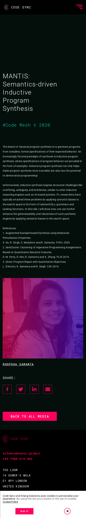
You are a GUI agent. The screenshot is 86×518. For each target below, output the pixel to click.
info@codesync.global (21, 453)
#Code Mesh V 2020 (26, 125)
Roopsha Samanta (18, 364)
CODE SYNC (17, 7)
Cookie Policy (10, 501)
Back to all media (30, 416)
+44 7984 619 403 (18, 459)
